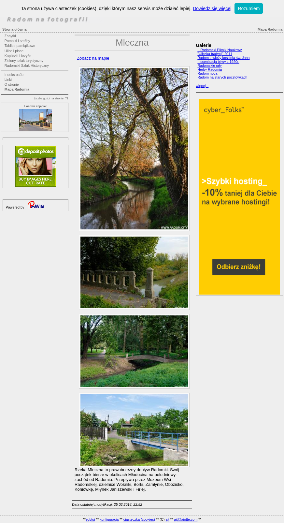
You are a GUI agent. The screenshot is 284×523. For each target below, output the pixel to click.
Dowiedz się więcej (212, 8)
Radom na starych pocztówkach (222, 77)
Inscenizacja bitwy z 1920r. (218, 62)
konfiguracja (109, 519)
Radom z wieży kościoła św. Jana (223, 58)
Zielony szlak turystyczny (24, 61)
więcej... (202, 86)
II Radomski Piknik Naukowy (219, 50)
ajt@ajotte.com (185, 519)
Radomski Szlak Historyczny (27, 65)
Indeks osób (14, 75)
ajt (167, 519)
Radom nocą (207, 73)
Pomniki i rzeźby (17, 41)
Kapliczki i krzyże (18, 56)
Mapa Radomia (17, 89)
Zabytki (10, 36)
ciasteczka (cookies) (139, 519)
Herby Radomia (209, 69)
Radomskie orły (209, 65)
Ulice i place (14, 51)
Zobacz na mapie (93, 58)
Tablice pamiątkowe (20, 46)
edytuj (90, 519)
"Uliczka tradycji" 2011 (214, 54)
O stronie (12, 84)
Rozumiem (249, 8)
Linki (8, 79)
